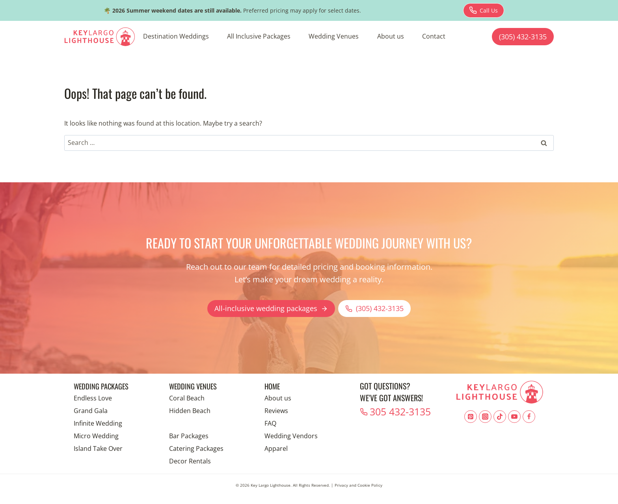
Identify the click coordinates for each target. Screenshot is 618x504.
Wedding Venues (334, 36)
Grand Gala (91, 410)
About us (390, 36)
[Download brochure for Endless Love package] (483, 10)
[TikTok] (499, 416)
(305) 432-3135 (523, 36)
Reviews (276, 410)
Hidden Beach (189, 410)
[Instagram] (485, 416)
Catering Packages (196, 448)
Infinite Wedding (98, 423)
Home (272, 386)
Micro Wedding (96, 436)
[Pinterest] (470, 416)
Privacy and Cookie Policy (358, 485)
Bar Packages (188, 436)
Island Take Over (98, 448)
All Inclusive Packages (258, 36)
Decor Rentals (190, 461)
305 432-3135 (393, 409)
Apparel (276, 448)
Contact (433, 36)
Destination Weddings (176, 36)
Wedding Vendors (291, 436)
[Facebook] (529, 416)
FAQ (270, 423)
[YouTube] (514, 416)
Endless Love (93, 398)
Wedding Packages (104, 386)
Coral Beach (187, 398)
